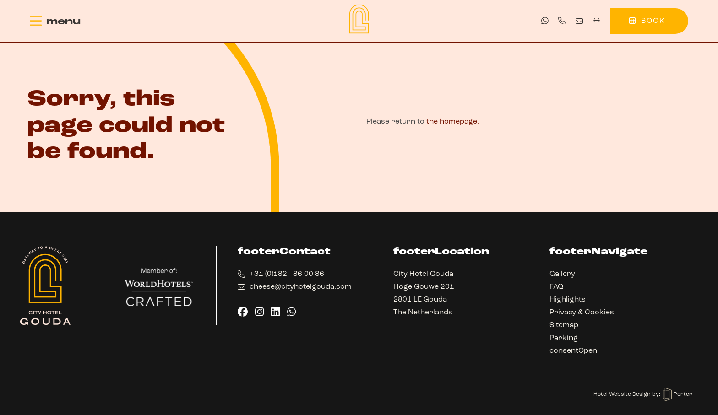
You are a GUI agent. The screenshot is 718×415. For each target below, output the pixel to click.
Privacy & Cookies (581, 312)
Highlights (567, 299)
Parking (563, 338)
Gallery (562, 274)
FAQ (556, 287)
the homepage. (452, 121)
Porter (677, 394)
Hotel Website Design (622, 394)
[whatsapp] (545, 20)
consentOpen (573, 351)
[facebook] (243, 311)
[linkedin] (275, 311)
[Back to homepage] (359, 18)
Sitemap (563, 325)
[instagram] (259, 311)
